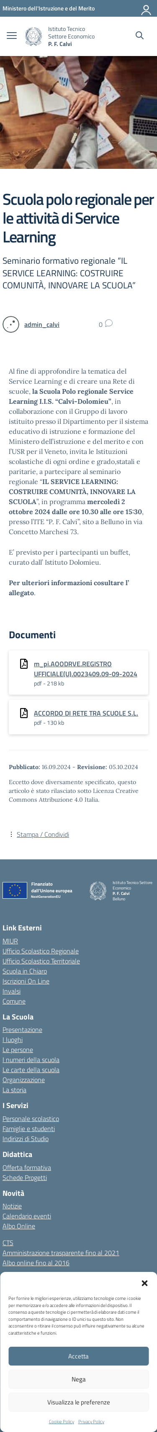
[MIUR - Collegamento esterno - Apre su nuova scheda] (49, 8)
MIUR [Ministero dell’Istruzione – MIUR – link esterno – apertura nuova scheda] (10, 941)
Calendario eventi (27, 1216)
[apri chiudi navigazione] (12, 36)
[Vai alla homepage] (33, 36)
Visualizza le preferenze (78, 1402)
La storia (14, 1090)
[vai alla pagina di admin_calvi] (41, 324)
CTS (8, 1243)
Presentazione (22, 1029)
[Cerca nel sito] (139, 36)
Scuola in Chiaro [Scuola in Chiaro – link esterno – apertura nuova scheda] (25, 971)
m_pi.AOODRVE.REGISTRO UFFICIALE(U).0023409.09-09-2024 (85, 669)
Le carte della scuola (31, 1070)
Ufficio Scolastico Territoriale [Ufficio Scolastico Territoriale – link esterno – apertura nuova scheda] (41, 961)
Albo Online (19, 1226)
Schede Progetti (25, 1177)
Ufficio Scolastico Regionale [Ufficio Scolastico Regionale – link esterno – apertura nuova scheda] (41, 951)
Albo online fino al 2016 (36, 1263)
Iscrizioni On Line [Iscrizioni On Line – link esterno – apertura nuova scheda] (26, 981)
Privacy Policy (91, 1421)
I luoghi (13, 1040)
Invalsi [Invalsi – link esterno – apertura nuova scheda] (12, 991)
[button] (144, 1282)
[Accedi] (146, 8)
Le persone (18, 1050)
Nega (79, 1379)
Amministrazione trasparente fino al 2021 (61, 1253)
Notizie (12, 1206)
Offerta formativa (27, 1167)
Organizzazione (24, 1080)
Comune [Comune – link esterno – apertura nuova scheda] (14, 1001)
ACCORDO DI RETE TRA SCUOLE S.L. (86, 713)
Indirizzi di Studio (26, 1139)
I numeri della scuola (31, 1060)
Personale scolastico (31, 1118)
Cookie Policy (61, 1421)
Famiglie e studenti (29, 1129)
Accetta (78, 1356)
